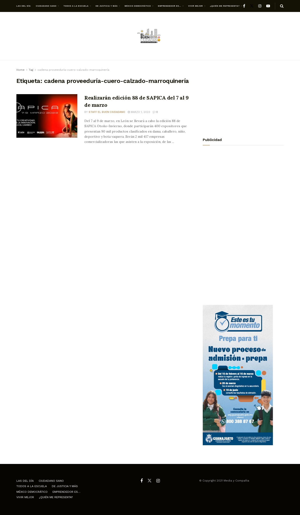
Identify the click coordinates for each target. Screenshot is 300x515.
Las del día (23, 6)
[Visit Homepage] (150, 36)
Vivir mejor (195, 6)
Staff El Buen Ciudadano (107, 112)
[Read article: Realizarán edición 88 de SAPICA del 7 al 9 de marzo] (46, 116)
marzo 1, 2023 (139, 112)
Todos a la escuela (76, 6)
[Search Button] (282, 6)
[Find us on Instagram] (260, 6)
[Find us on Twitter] (252, 6)
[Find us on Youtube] (268, 6)
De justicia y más (107, 6)
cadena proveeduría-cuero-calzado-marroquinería (73, 69)
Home (20, 69)
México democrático (138, 6)
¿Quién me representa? (225, 6)
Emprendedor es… (169, 6)
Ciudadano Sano (46, 6)
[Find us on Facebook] (244, 6)
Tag (31, 69)
